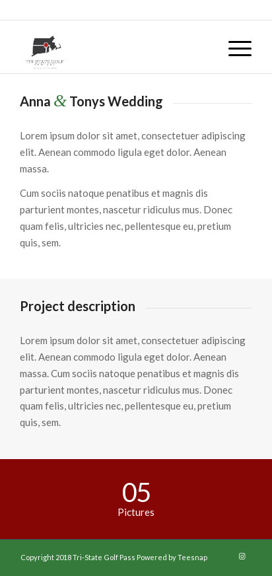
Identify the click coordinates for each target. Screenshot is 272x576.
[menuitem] (233, 46)
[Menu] (233, 46)
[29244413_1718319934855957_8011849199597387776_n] (112, 46)
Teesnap (192, 557)
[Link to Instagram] (242, 556)
